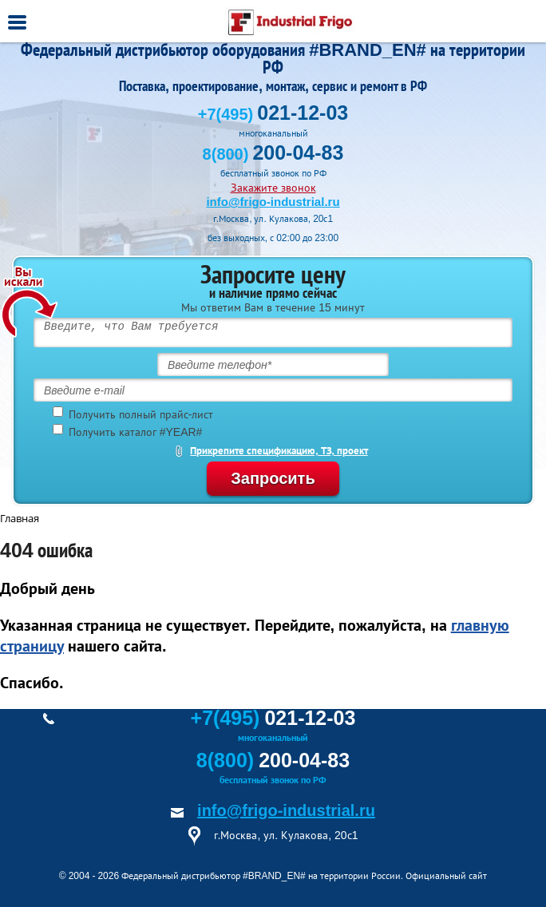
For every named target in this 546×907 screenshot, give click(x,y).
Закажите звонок (273, 187)
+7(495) (273, 114)
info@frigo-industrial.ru (272, 201)
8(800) (273, 154)
